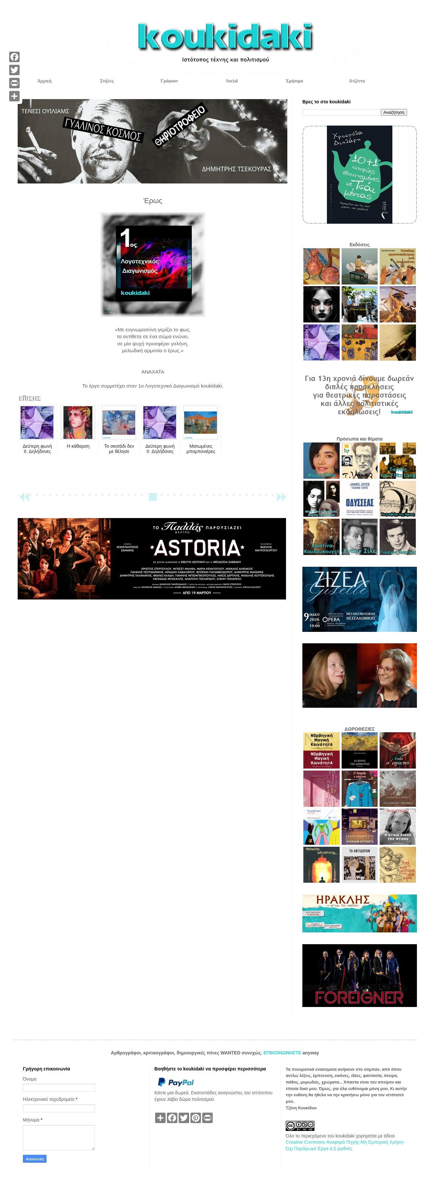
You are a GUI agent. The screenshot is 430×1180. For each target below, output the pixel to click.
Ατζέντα (357, 80)
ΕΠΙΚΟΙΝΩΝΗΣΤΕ (282, 1052)
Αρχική (44, 80)
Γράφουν (169, 80)
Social (232, 80)
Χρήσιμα (294, 80)
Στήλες (107, 80)
